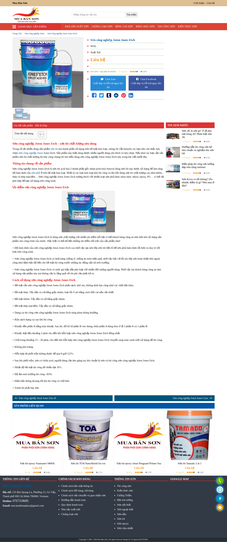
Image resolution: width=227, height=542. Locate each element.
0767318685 (21, 501)
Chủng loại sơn (102, 26)
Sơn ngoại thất (125, 509)
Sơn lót (121, 518)
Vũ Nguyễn (123, 72)
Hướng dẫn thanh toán (73, 500)
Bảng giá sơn (124, 26)
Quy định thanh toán (72, 504)
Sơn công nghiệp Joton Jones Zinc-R (37, 398)
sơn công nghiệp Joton (30, 153)
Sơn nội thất (124, 504)
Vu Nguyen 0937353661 (139, 539)
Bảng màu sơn (145, 26)
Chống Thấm (124, 495)
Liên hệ (211, 3)
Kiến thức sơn (187, 26)
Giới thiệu (199, 3)
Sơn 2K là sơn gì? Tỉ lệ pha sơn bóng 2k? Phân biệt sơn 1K (197, 134)
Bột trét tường (125, 500)
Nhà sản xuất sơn (77, 26)
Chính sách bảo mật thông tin (77, 486)
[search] (131, 14)
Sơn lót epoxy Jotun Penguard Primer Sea (139, 463)
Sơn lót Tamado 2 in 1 (189, 463)
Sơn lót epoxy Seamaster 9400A (37, 463)
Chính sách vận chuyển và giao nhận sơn (83, 495)
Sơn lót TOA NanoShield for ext (88, 463)
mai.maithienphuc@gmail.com (27, 505)
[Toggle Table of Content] (39, 134)
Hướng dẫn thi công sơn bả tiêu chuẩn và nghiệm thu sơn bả (198, 150)
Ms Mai (27, 472)
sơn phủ (35, 172)
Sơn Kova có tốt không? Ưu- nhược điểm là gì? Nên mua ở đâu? (198, 182)
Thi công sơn (166, 26)
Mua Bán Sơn (102, 539)
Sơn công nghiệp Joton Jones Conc (190, 398)
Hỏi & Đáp (41, 125)
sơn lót (54, 148)
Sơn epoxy (123, 523)
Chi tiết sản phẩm (23, 125)
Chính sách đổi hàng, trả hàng (77, 490)
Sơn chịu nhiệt (125, 528)
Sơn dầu (121, 514)
